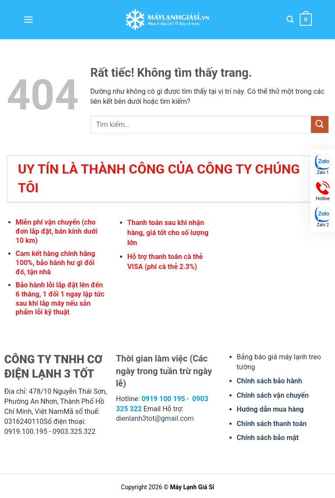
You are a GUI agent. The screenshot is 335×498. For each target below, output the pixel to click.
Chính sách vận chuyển (273, 395)
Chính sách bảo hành (269, 381)
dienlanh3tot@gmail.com (155, 418)
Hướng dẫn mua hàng (270, 409)
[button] (28, 19)
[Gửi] (319, 124)
